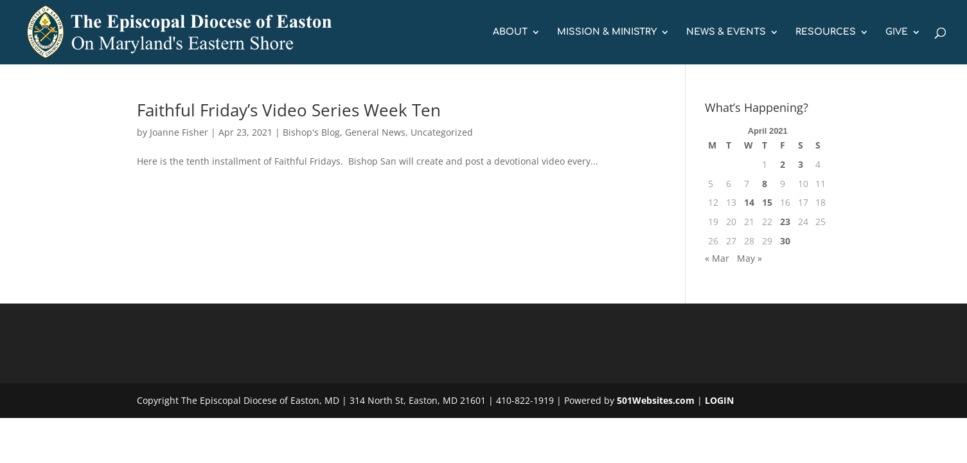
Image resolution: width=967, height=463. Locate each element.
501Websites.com (656, 400)
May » (749, 258)
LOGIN (719, 400)
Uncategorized (442, 132)
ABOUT (510, 32)
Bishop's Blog (311, 132)
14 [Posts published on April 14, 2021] (749, 202)
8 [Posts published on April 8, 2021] (764, 183)
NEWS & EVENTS (726, 32)
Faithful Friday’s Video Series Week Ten (289, 110)
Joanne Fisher (179, 132)
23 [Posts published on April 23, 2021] (785, 221)
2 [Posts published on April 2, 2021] (782, 164)
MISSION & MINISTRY (607, 32)
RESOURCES (825, 32)
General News (375, 132)
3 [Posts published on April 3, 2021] (800, 164)
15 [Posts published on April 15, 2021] (767, 202)
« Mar (717, 258)
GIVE (896, 32)
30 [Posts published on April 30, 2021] (785, 241)
